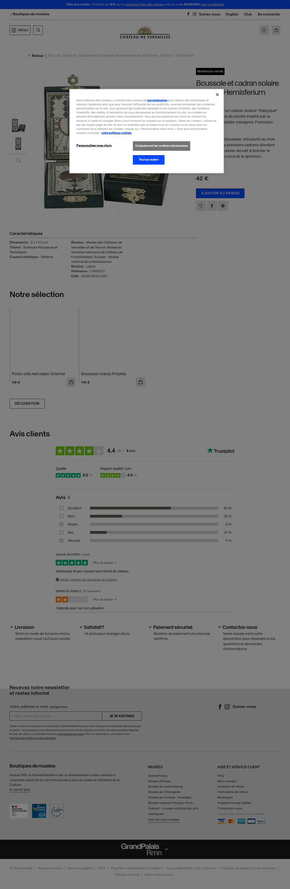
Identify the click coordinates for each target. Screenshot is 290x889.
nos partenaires (157, 100)
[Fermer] (217, 94)
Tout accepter (149, 159)
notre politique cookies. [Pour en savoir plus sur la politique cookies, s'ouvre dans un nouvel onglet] (116, 132)
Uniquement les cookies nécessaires (161, 145)
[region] (146, 131)
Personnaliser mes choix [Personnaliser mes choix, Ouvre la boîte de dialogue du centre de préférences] (93, 145)
